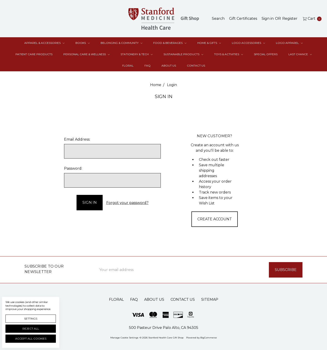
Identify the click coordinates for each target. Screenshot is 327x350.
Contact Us (196, 65)
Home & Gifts (209, 43)
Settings (30, 318)
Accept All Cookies (30, 338)
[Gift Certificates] (243, 18)
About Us (168, 65)
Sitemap (209, 299)
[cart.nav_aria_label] (311, 18)
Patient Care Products (33, 54)
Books (82, 43)
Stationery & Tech (137, 54)
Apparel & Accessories (44, 43)
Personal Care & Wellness (86, 54)
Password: (73, 168)
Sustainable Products (183, 54)
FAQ (147, 65)
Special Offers (265, 54)
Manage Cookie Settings (124, 337)
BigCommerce (208, 337)
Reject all (30, 328)
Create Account (214, 219)
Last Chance (300, 54)
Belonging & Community (121, 43)
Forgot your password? (127, 202)
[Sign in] (267, 18)
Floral (128, 65)
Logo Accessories (248, 43)
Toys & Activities (228, 54)
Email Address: (77, 139)
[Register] (289, 18)
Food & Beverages (169, 43)
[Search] (218, 18)
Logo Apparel (289, 43)
